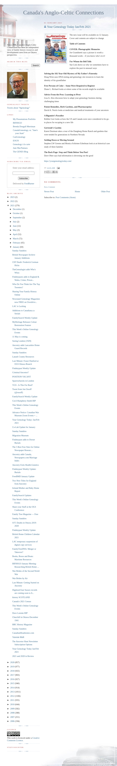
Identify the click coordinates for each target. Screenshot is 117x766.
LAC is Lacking (19, 306)
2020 (12, 662)
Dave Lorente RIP (20, 613)
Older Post (105, 191)
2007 (12, 717)
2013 (12, 692)
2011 (12, 700)
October (16, 213)
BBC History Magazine (22, 624)
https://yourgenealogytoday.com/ (57, 161)
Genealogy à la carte (21, 144)
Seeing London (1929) (21, 341)
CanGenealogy (19, 137)
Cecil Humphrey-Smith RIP (24, 401)
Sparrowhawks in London (23, 381)
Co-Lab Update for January (23, 427)
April (15, 234)
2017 (12, 675)
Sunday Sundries (19, 250)
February (17, 243)
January (16, 247)
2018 (12, 671)
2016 (12, 679)
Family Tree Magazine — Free (25, 514)
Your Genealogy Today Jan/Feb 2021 (69, 26)
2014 (12, 687)
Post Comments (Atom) (66, 197)
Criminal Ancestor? (20, 372)
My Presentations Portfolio (24, 119)
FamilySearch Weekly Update (24, 318)
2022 (12, 201)
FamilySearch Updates (21, 495)
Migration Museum (20, 435)
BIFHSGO (17, 123)
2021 (12, 205)
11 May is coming (19, 336)
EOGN (16, 140)
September (17, 217)
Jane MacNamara (20, 148)
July (15, 221)
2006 (12, 721)
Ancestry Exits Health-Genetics (25, 465)
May (15, 230)
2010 (12, 704)
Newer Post (49, 191)
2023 (12, 197)
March (16, 238)
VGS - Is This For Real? (22, 385)
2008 (12, 713)
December (17, 209)
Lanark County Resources (23, 356)
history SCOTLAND (21, 597)
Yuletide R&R (18, 637)
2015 (12, 683)
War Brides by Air (20, 578)
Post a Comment (49, 187)
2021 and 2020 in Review (23, 656)
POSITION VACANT (21, 376)
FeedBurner (29, 183)
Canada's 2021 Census (21, 601)
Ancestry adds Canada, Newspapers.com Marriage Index (24, 457)
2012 (12, 696)
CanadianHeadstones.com (23, 633)
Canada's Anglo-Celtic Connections (63, 12)
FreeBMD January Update (23, 476)
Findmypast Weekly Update (24, 368)
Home (77, 191)
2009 (12, 708)
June (15, 226)
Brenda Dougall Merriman (24, 126)
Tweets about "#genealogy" (18, 108)
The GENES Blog (20, 151)
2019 (12, 666)
